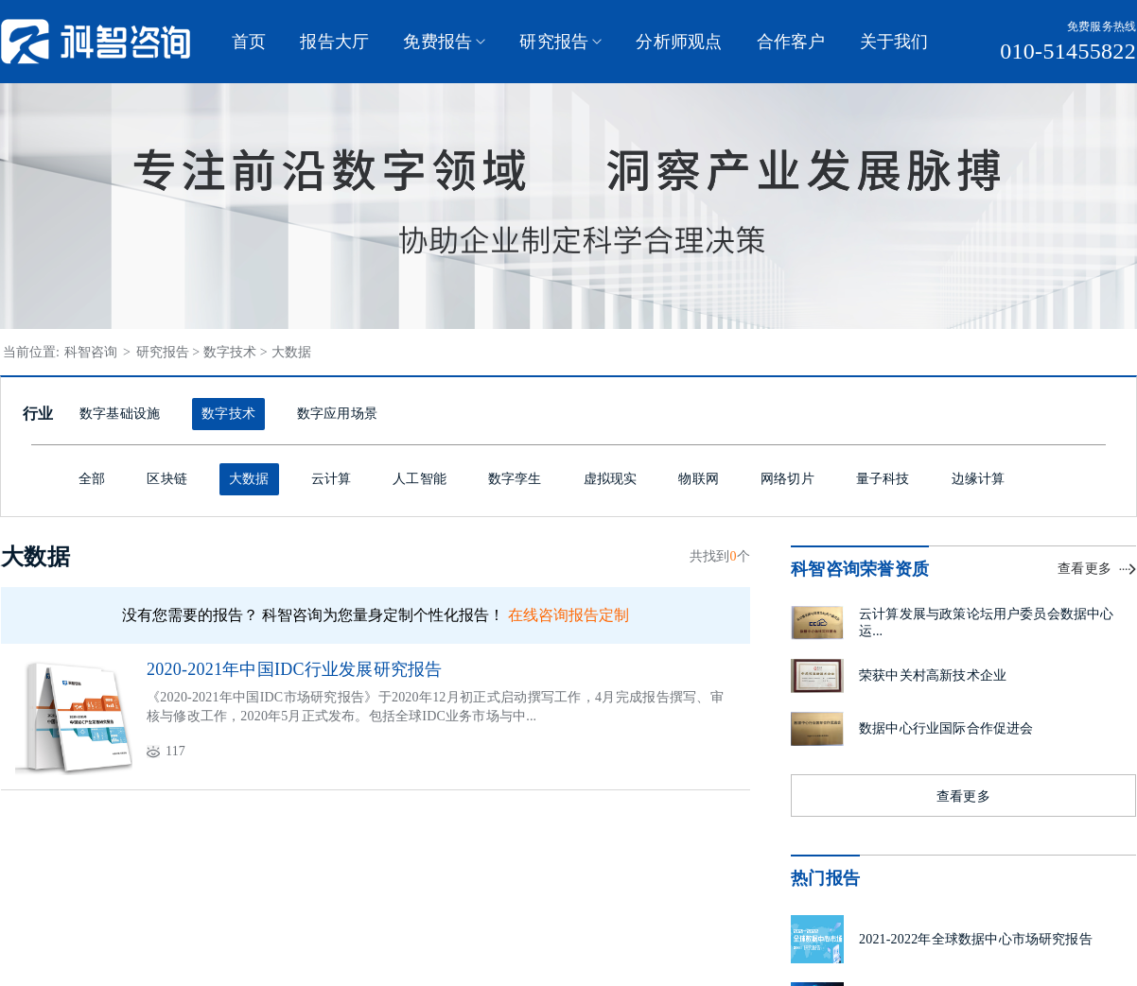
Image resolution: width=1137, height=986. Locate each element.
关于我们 (894, 41)
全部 (92, 479)
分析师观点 (679, 41)
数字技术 (228, 414)
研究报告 (553, 41)
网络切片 (787, 479)
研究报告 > (168, 352)
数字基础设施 (119, 414)
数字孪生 (515, 479)
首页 (249, 41)
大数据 (291, 352)
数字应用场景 (337, 414)
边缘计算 (979, 479)
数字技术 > (235, 352)
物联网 (698, 479)
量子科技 (883, 479)
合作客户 (791, 41)
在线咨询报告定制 (568, 615)
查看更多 (1084, 569)
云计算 (331, 479)
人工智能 (419, 479)
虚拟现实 (611, 479)
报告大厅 (334, 41)
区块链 (167, 479)
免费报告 (437, 41)
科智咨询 (92, 352)
